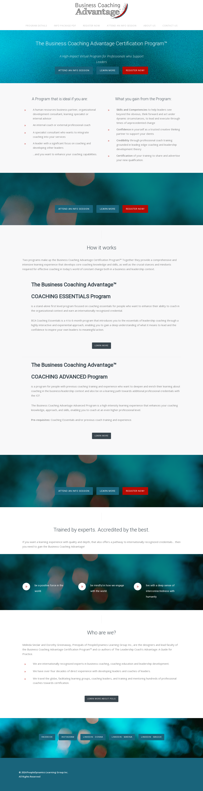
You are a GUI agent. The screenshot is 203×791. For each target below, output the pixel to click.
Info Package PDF (65, 25)
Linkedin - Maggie (151, 737)
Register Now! (135, 70)
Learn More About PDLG (101, 699)
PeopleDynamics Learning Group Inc (47, 772)
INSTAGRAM (67, 737)
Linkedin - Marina (122, 737)
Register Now (91, 25)
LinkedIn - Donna (93, 737)
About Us (150, 25)
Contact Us (170, 25)
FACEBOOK (47, 737)
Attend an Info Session (122, 25)
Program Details (36, 25)
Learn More (107, 70)
